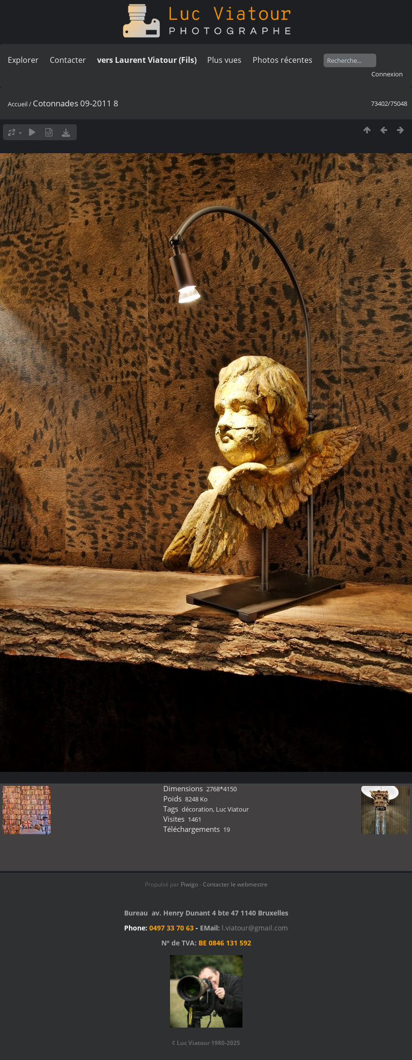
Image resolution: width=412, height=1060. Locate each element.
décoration (197, 809)
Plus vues (224, 60)
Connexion (387, 74)
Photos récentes (283, 60)
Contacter (68, 60)
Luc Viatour (232, 809)
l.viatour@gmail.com (255, 927)
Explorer (23, 60)
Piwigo (189, 884)
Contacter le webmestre (235, 884)
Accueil (18, 104)
